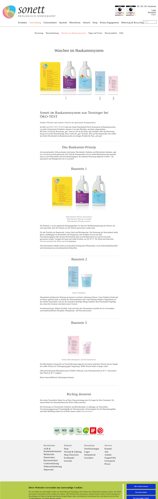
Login (154, 10)
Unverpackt (110, 461)
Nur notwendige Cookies (141, 482)
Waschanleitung (52, 33)
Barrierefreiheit (51, 460)
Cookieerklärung (51, 463)
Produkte (22, 22)
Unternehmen (50, 22)
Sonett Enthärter (79, 293)
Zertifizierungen (91, 449)
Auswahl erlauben (141, 476)
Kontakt (108, 449)
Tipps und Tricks (95, 33)
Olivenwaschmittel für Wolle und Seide (54, 241)
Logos (87, 452)
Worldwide (152, 6)
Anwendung (35, 22)
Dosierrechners (86, 411)
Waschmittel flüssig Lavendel (79, 219)
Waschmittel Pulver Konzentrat (79, 217)
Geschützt (88, 458)
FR (145, 6)
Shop (95, 22)
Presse (107, 464)
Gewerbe (68, 461)
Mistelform (74, 22)
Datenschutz (49, 457)
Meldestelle (49, 454)
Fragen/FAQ (110, 458)
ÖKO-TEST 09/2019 (57, 127)
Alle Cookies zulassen (141, 470)
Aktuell (86, 22)
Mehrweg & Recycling (132, 22)
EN (142, 6)
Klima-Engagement (109, 22)
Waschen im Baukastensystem (73, 33)
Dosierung (39, 33)
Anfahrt (108, 455)
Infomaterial (90, 455)
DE (138, 6)
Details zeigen (104, 495)
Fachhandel (69, 458)
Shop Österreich (71, 455)
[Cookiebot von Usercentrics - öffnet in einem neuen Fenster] (13, 495)
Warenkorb (152, 12)
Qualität (63, 22)
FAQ (121, 33)
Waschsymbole (111, 33)
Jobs (107, 452)
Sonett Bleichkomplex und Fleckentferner (79, 360)
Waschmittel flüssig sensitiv (79, 221)
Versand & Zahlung (73, 452)
